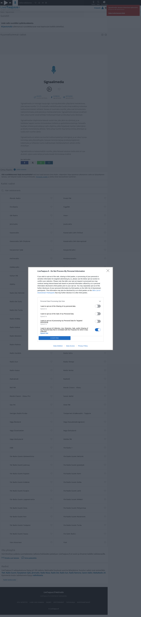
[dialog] (70, 308)
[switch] (98, 306)
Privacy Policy (83, 346)
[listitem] (70, 301)
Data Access (70, 346)
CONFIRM (54, 338)
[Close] (109, 271)
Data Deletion (58, 346)
